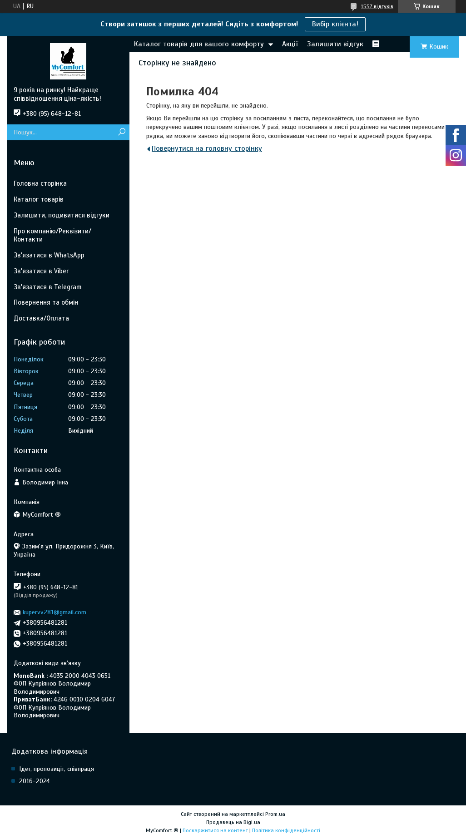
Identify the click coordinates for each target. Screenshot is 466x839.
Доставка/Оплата (41, 318)
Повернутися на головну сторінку (207, 148)
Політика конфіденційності (286, 830)
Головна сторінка (40, 183)
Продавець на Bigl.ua (233, 822)
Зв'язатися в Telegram (48, 287)
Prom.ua (275, 814)
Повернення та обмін (46, 302)
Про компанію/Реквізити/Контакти (52, 235)
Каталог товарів (39, 199)
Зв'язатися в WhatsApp (49, 255)
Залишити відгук (335, 44)
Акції (290, 44)
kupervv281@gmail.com (54, 612)
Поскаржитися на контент (215, 830)
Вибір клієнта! (335, 24)
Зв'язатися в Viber (41, 271)
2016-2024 (34, 781)
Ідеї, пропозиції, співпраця (56, 769)
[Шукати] (121, 132)
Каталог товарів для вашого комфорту (199, 44)
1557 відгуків (377, 6)
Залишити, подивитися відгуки (61, 215)
